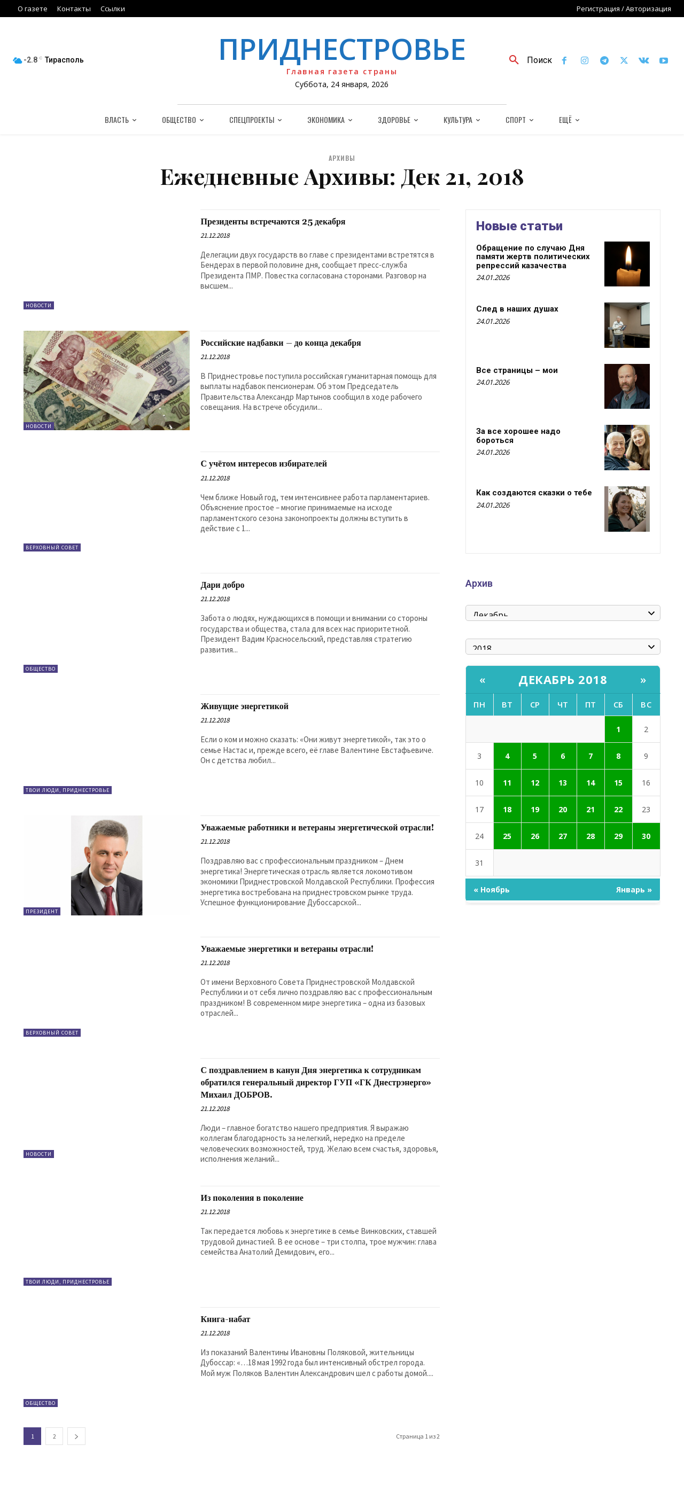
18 (507, 809)
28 (590, 836)
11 (507, 783)
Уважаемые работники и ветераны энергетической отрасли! (288, 833)
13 (562, 783)
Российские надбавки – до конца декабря (305, 342)
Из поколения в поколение (267, 1215)
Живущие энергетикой (258, 706)
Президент (42, 911)
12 (535, 783)
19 (535, 809)
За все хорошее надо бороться (518, 435)
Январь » (634, 889)
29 (618, 836)
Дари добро (229, 585)
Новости (39, 305)
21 (590, 809)
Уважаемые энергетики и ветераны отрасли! (314, 953)
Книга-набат (232, 1336)
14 (590, 783)
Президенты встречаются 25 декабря (295, 221)
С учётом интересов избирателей (283, 463)
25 (507, 836)
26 (535, 836)
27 (562, 836)
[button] (526, 60)
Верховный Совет (52, 547)
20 (562, 809)
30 (646, 836)
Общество (41, 668)
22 (618, 809)
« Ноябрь (491, 889)
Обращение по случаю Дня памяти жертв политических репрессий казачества (533, 256)
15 (618, 783)
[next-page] (76, 1453)
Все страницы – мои (517, 370)
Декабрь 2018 (562, 679)
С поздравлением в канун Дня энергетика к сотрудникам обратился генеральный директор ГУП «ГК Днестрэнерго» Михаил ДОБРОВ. (311, 1093)
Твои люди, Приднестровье (68, 790)
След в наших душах (517, 309)
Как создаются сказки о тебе (534, 493)
